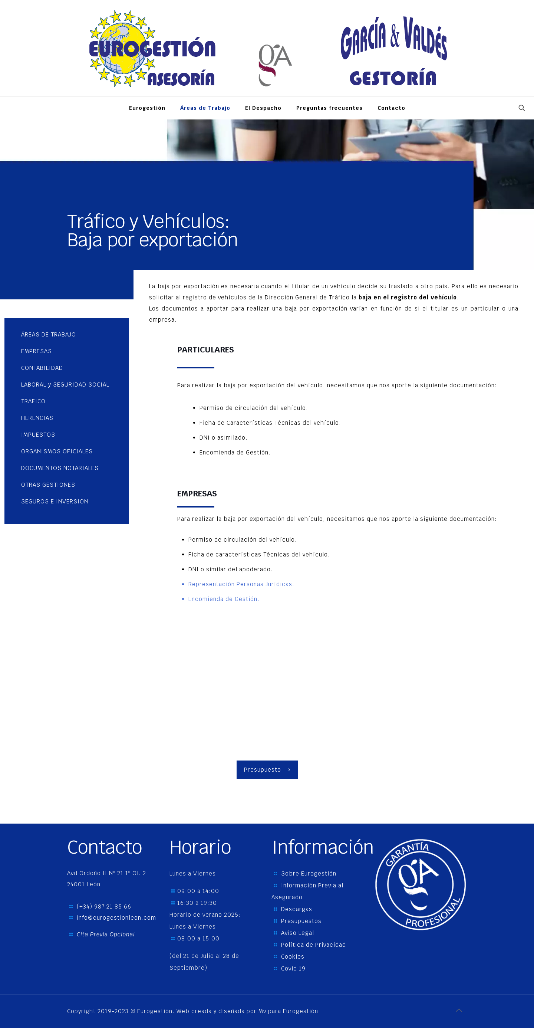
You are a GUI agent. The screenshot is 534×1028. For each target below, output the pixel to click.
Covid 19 (293, 968)
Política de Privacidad (313, 944)
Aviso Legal (297, 932)
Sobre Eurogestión (308, 873)
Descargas (296, 909)
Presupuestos (301, 920)
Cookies (292, 956)
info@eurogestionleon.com (116, 917)
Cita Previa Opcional (106, 934)
